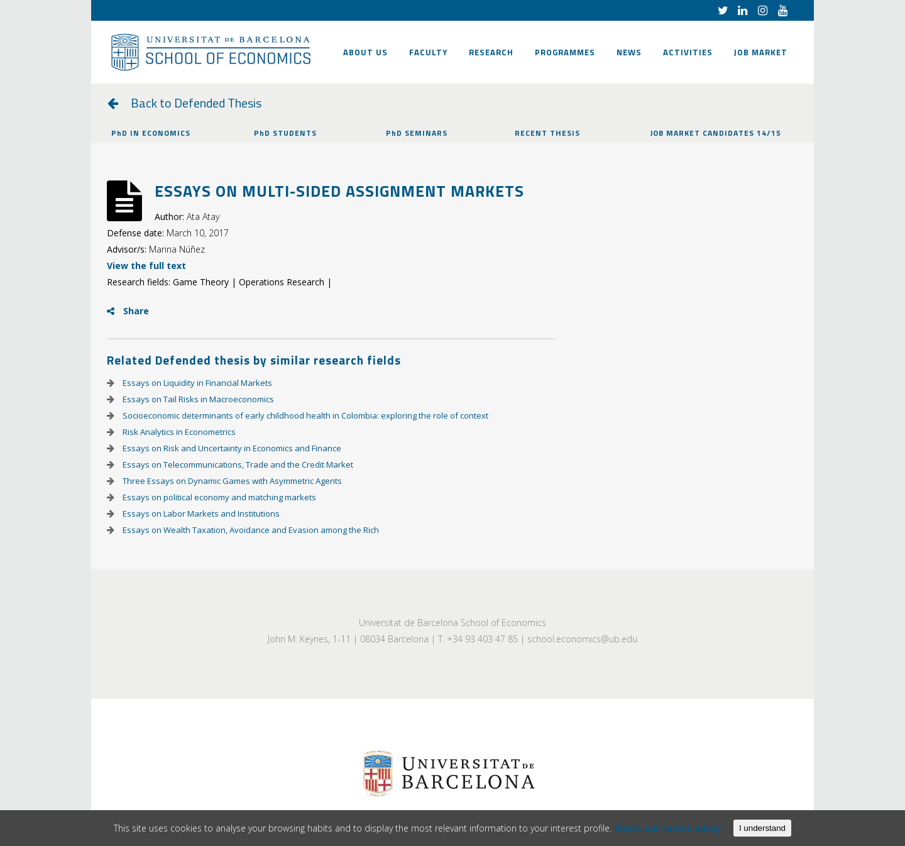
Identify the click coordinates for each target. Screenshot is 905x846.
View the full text (146, 266)
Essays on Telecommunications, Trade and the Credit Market (237, 464)
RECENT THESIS (547, 133)
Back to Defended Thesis (196, 103)
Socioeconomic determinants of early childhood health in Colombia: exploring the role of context (304, 415)
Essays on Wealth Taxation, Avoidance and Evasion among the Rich (250, 530)
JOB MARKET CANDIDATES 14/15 (715, 133)
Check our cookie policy (667, 828)
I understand (762, 828)
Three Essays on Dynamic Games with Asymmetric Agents (231, 480)
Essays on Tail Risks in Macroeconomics (197, 399)
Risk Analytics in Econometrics (178, 431)
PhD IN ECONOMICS (150, 133)
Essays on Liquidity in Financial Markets (196, 382)
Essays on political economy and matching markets (218, 497)
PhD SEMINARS (416, 133)
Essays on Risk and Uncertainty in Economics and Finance (231, 448)
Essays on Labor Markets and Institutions (200, 513)
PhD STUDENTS (285, 133)
